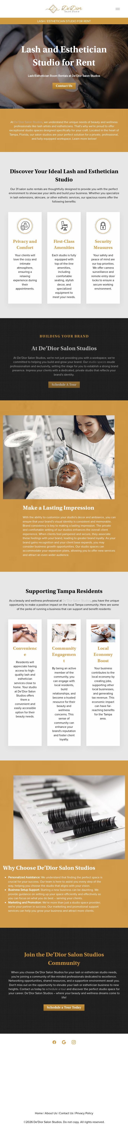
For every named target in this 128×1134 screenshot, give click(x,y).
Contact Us (64, 86)
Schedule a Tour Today (64, 1013)
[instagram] (74, 1042)
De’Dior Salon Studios (28, 122)
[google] (64, 1042)
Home (39, 1113)
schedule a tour (56, 994)
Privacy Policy (84, 1113)
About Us (51, 1113)
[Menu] (117, 9)
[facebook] (54, 1042)
